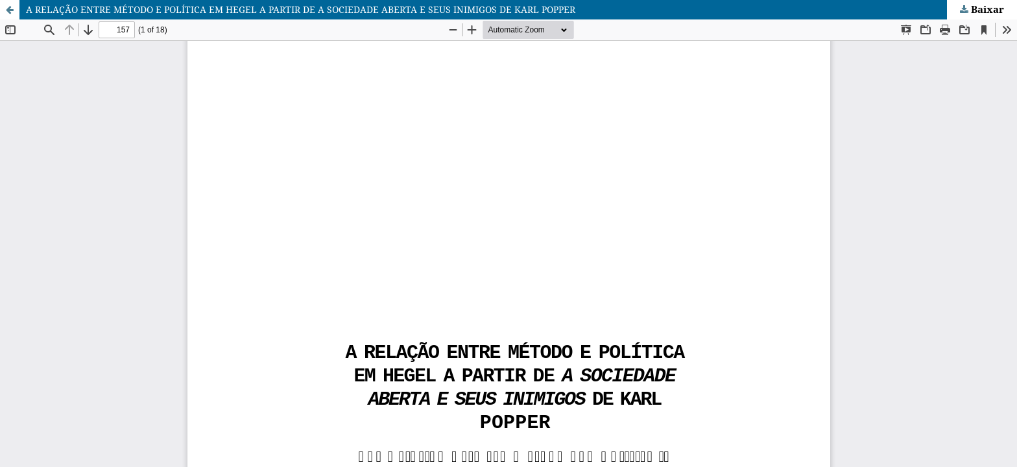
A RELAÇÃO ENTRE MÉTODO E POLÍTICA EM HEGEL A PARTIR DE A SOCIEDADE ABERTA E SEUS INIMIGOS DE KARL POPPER (300, 9)
